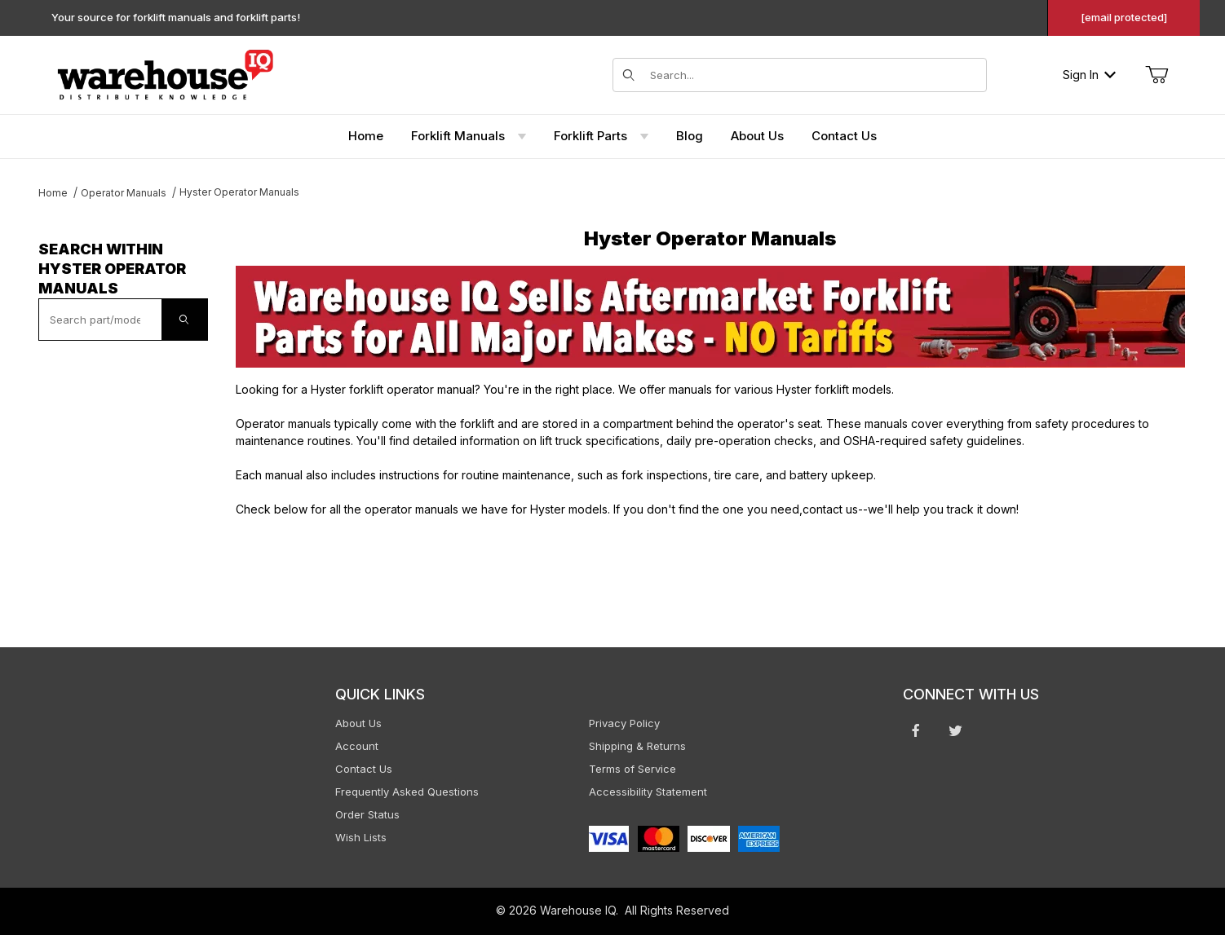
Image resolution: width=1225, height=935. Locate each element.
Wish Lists (361, 837)
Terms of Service (632, 768)
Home (53, 193)
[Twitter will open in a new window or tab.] (955, 730)
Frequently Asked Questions (407, 791)
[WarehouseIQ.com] (164, 73)
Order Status (367, 814)
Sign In (1089, 75)
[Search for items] (813, 75)
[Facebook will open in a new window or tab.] (916, 730)
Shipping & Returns (637, 745)
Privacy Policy (624, 723)
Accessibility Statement (648, 791)
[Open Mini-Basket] (1156, 75)
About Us (358, 723)
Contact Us (363, 768)
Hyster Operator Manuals (239, 192)
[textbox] (100, 319)
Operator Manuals (123, 193)
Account (356, 745)
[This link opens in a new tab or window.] (710, 317)
